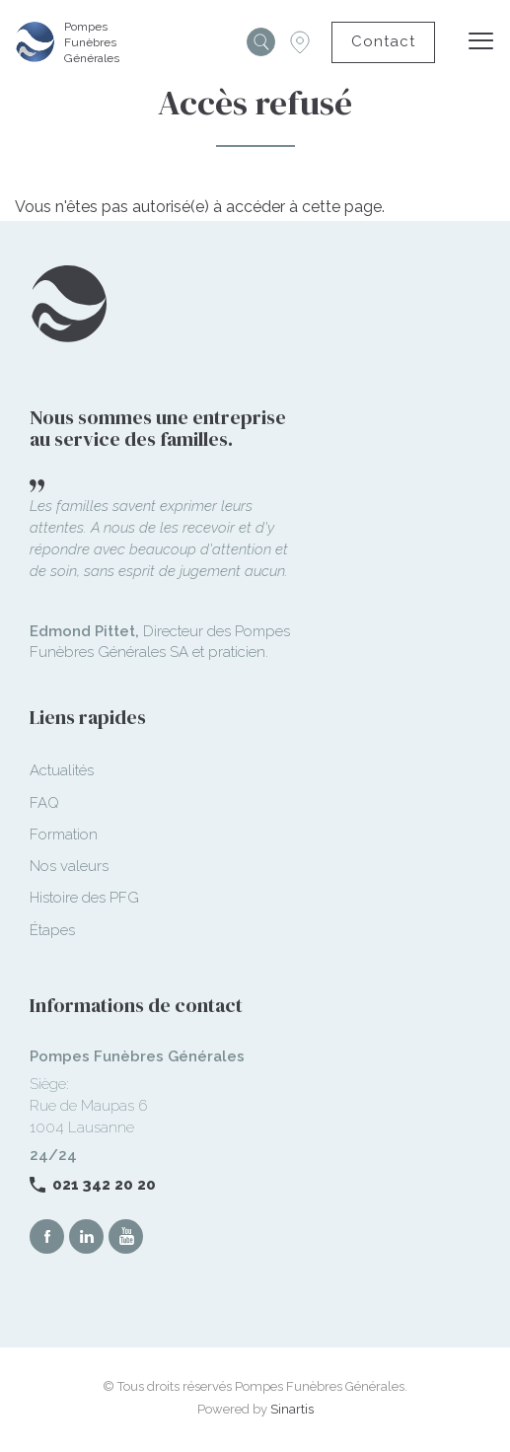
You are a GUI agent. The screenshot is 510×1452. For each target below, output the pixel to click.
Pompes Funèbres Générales (91, 42)
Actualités (62, 770)
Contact (383, 41)
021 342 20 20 (104, 1185)
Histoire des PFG (84, 898)
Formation (64, 834)
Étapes (52, 930)
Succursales (300, 42)
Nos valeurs (69, 866)
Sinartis (292, 1409)
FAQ (44, 803)
